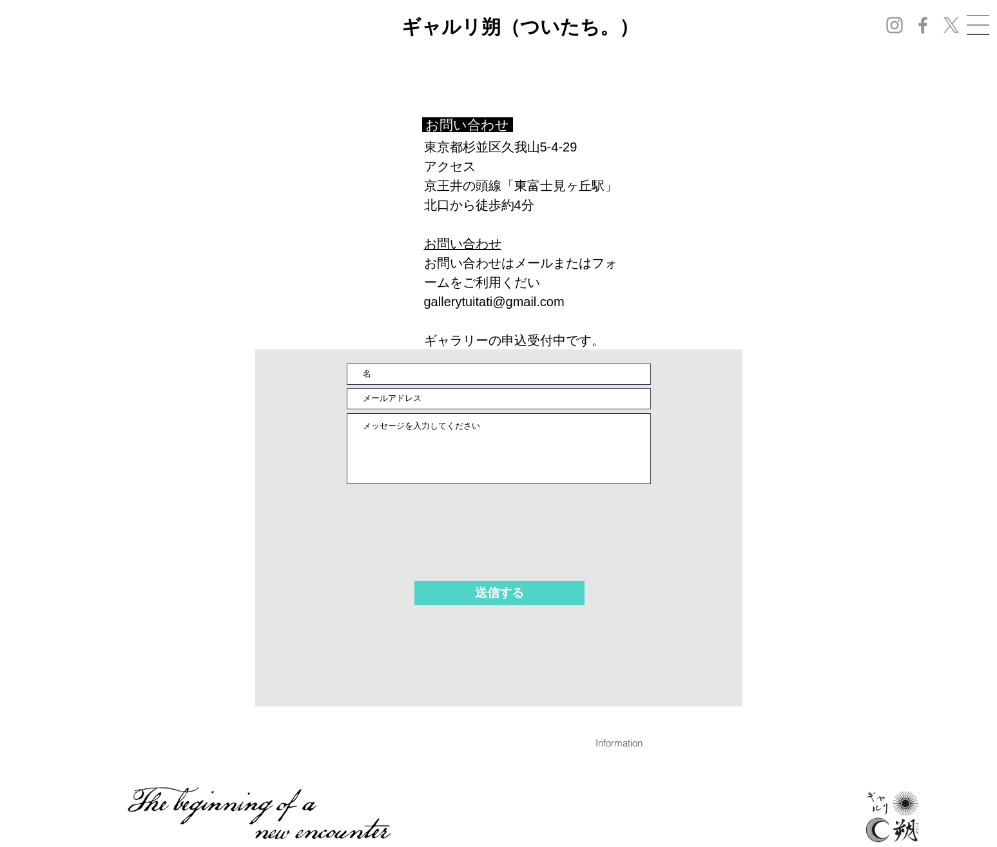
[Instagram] (894, 25)
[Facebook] (923, 25)
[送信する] (499, 593)
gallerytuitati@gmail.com (494, 302)
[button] (978, 25)
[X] (951, 25)
